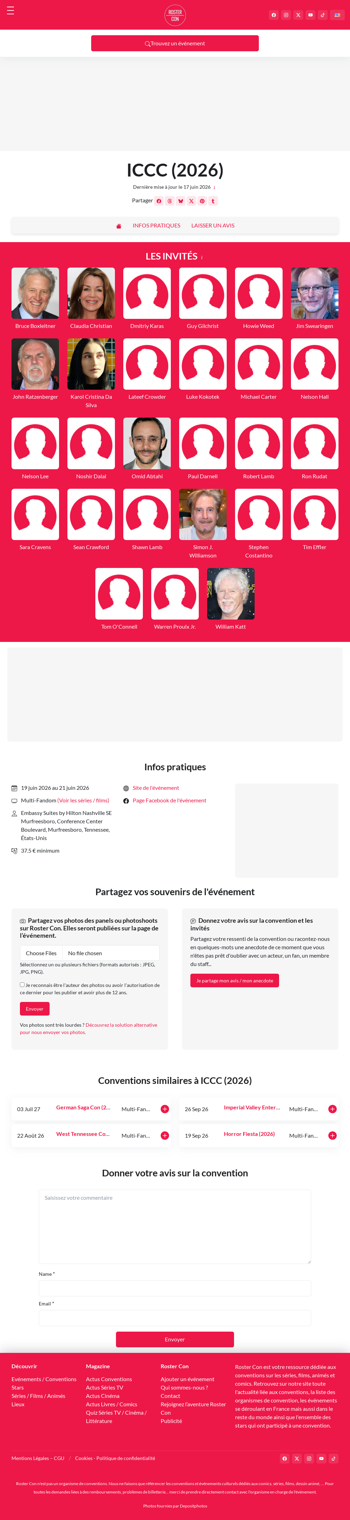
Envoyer (35, 1009)
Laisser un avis (212, 225)
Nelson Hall (315, 396)
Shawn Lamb (147, 547)
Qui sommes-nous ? (184, 1387)
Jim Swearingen (314, 325)
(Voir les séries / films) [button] (83, 800)
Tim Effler (314, 547)
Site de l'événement (156, 787)
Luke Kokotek (202, 396)
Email (45, 1303)
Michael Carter (259, 396)
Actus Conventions (109, 1379)
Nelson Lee (35, 476)
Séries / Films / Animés (38, 1395)
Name (45, 1274)
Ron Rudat (314, 476)
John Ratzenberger (35, 396)
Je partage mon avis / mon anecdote (234, 980)
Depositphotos (193, 1505)
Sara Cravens (35, 547)
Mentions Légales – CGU (38, 1458)
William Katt (231, 626)
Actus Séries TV (104, 1387)
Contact (170, 1395)
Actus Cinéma (102, 1395)
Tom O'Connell (119, 626)
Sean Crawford (91, 547)
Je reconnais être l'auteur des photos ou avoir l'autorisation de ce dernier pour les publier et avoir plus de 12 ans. (90, 988)
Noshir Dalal (91, 476)
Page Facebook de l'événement (169, 800)
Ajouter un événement (187, 1379)
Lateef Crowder (147, 396)
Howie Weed (258, 325)
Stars (18, 1387)
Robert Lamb (258, 476)
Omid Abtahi (147, 476)
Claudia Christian (91, 325)
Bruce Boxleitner (35, 325)
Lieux (18, 1404)
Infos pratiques (156, 225)
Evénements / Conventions (44, 1379)
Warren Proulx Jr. (175, 626)
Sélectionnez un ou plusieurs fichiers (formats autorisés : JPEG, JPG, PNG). (87, 968)
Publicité (171, 1420)
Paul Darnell (203, 476)
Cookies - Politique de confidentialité (115, 1458)
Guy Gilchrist (203, 325)
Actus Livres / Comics (111, 1404)
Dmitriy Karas (147, 325)
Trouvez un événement (175, 43)
